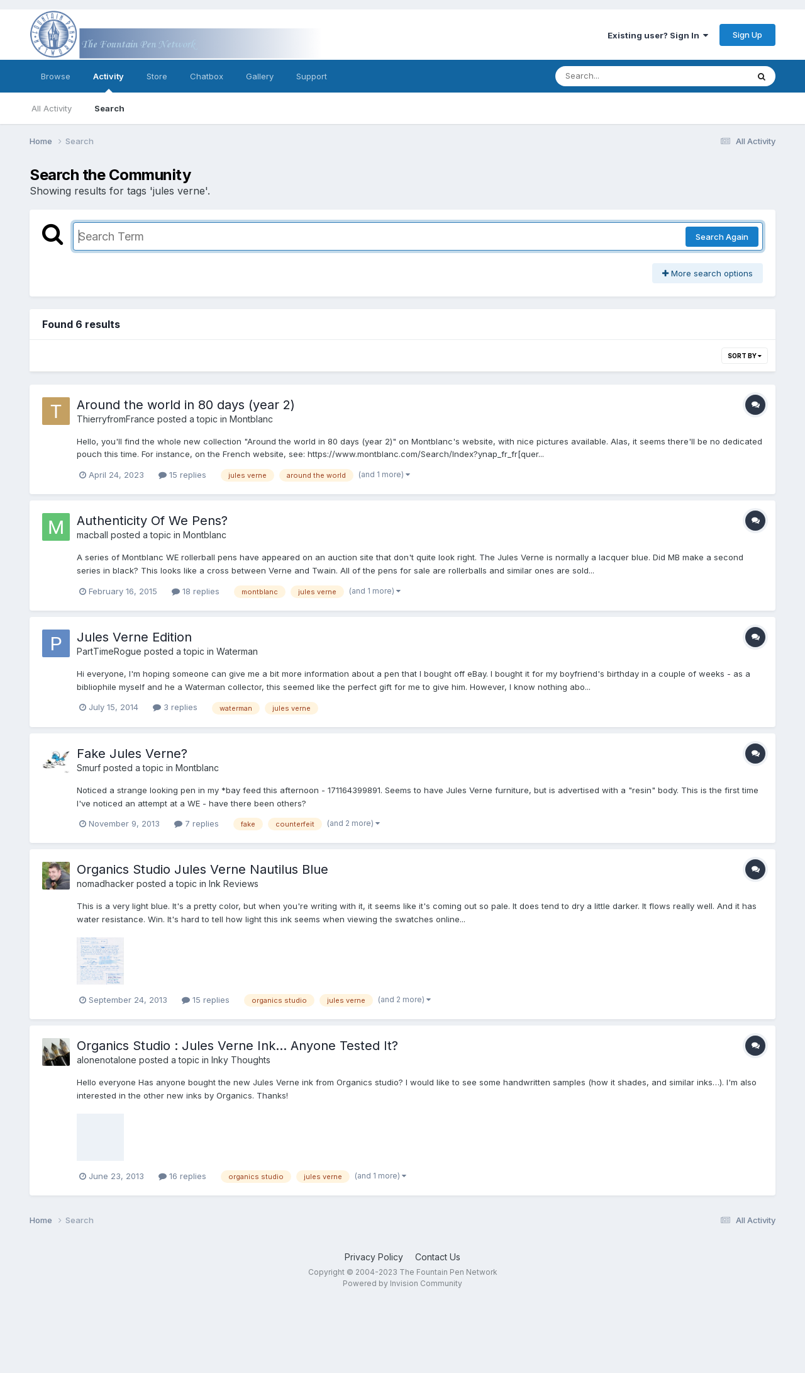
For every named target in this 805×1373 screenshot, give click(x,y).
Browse (55, 76)
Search (109, 108)
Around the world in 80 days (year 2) (186, 404)
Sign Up (747, 35)
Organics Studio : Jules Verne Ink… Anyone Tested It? (237, 1045)
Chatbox (206, 76)
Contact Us (437, 1257)
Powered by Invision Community (402, 1283)
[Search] (617, 76)
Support (311, 76)
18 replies (195, 591)
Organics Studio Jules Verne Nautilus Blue (202, 869)
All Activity (51, 108)
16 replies (182, 1176)
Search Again (722, 237)
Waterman (237, 651)
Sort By (745, 355)
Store (157, 76)
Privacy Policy (374, 1257)
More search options (707, 273)
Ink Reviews (233, 883)
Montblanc (251, 419)
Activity (108, 82)
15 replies (182, 475)
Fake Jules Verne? (132, 753)
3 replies (175, 707)
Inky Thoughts (240, 1059)
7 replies (196, 823)
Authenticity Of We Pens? (152, 520)
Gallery (260, 76)
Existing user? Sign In (658, 35)
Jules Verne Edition (134, 637)
